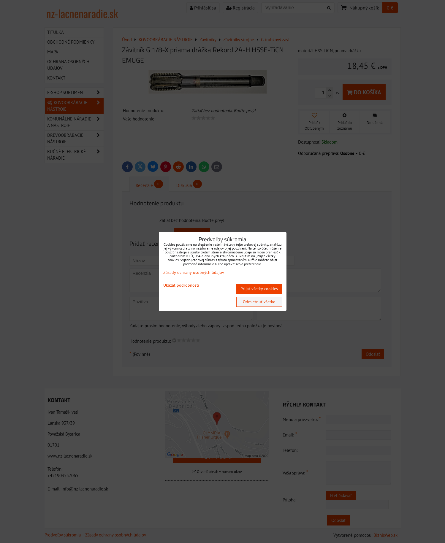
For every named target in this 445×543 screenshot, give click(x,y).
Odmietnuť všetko (259, 301)
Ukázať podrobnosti (181, 285)
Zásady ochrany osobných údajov (193, 272)
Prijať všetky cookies (259, 288)
